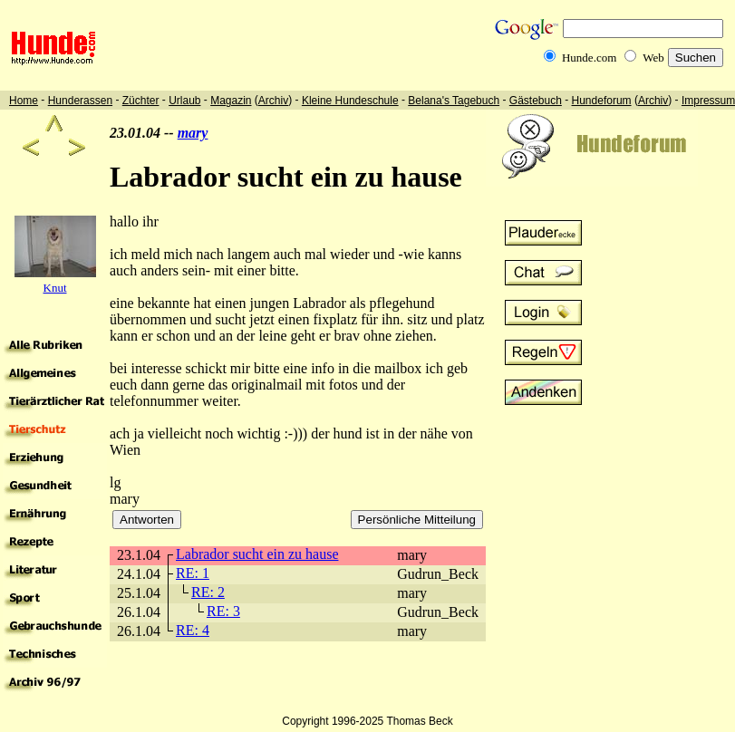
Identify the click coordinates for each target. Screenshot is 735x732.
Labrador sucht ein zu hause (257, 554)
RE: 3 (223, 611)
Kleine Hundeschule (350, 100)
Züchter (141, 100)
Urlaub (184, 100)
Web (653, 57)
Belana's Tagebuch (453, 100)
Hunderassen (80, 100)
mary (193, 132)
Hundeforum (602, 100)
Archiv (273, 100)
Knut (55, 287)
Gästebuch (535, 100)
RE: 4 (192, 630)
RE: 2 (208, 592)
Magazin (230, 100)
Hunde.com (589, 57)
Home (23, 100)
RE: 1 (192, 573)
